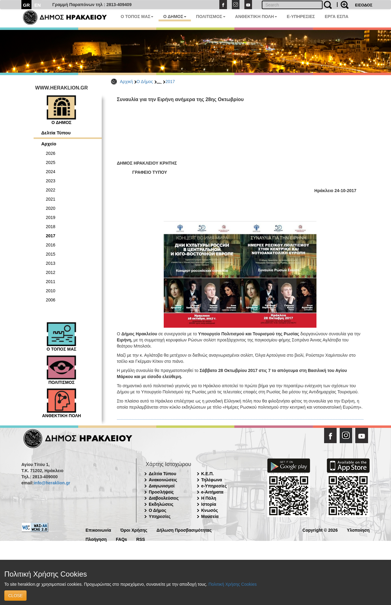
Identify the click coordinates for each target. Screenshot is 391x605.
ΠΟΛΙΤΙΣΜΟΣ (210, 16)
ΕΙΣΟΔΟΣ (363, 5)
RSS (140, 539)
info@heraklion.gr (52, 482)
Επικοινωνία (98, 530)
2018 (50, 226)
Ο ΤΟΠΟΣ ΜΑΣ (137, 16)
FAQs (121, 539)
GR (26, 5)
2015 (50, 254)
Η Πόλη (208, 498)
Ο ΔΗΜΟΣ (174, 16)
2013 (50, 263)
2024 (50, 171)
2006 (50, 299)
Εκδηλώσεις (161, 504)
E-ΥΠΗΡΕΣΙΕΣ (301, 16)
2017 (170, 81)
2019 (50, 217)
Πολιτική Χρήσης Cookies (232, 584)
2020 (50, 208)
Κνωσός (209, 510)
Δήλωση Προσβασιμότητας (184, 530)
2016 (50, 244)
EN (38, 5)
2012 (50, 272)
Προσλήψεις (161, 492)
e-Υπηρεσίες (214, 485)
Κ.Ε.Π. (207, 473)
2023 (50, 180)
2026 (50, 153)
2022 (50, 190)
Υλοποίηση (358, 530)
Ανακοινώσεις (163, 479)
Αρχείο (48, 143)
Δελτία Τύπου (56, 132)
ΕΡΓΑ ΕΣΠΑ (337, 16)
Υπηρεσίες (159, 516)
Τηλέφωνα (211, 479)
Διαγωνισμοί (161, 485)
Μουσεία (210, 516)
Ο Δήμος (145, 81)
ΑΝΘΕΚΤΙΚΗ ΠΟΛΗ (256, 16)
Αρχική (126, 81)
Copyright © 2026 (320, 530)
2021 (50, 199)
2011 (50, 281)
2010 (50, 290)
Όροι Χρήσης (134, 530)
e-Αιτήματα (212, 492)
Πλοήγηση (96, 539)
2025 (50, 162)
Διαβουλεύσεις (164, 498)
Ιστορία (208, 504)
